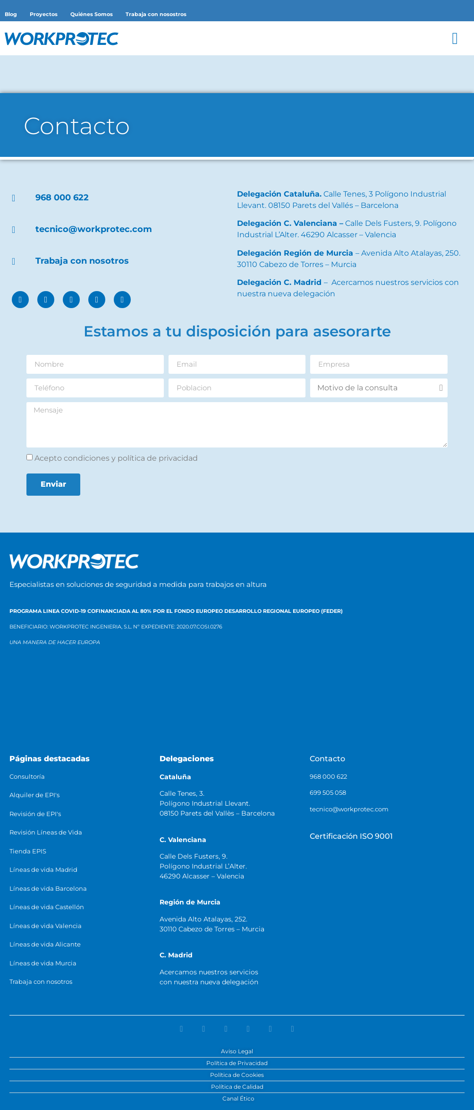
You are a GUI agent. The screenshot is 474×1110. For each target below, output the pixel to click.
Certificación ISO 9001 (351, 836)
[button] (455, 38)
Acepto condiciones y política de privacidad (116, 457)
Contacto (327, 758)
